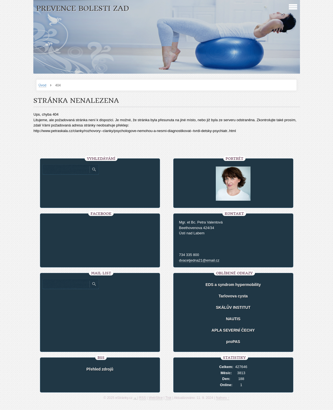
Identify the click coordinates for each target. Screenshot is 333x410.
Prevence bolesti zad (82, 8)
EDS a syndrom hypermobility (233, 284)
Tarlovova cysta (233, 296)
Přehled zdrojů (99, 369)
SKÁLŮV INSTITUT (233, 307)
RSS (142, 398)
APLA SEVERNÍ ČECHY (233, 330)
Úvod (42, 85)
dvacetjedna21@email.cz (199, 260)
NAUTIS (233, 319)
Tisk (168, 398)
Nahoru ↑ (222, 398)
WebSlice (155, 398)
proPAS (233, 341)
